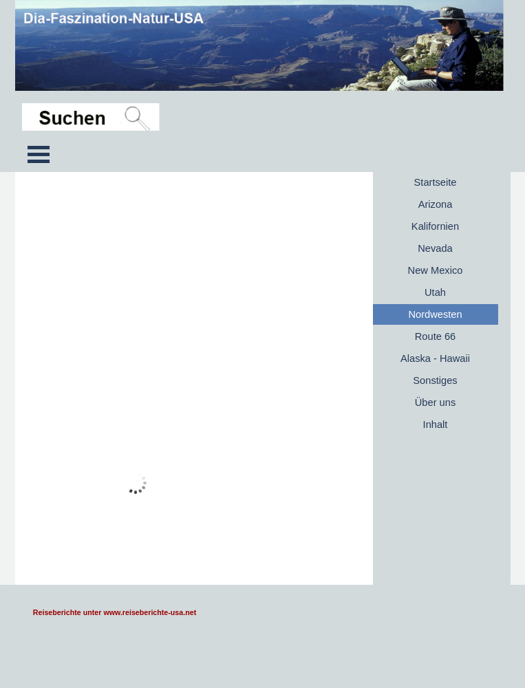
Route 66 (435, 336)
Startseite (435, 182)
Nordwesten (435, 314)
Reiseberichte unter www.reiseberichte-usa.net (114, 612)
